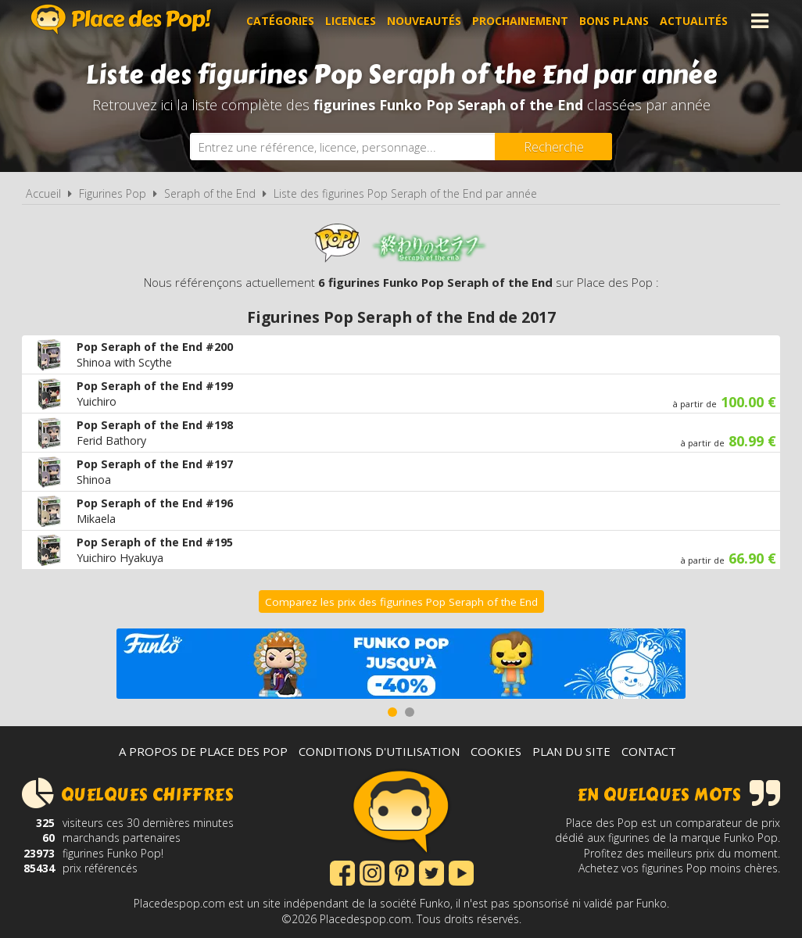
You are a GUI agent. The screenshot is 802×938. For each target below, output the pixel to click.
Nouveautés (424, 20)
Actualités (694, 20)
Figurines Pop (112, 193)
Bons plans (614, 20)
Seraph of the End (210, 193)
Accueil (43, 193)
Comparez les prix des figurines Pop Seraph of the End (401, 602)
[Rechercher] (553, 146)
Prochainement (520, 20)
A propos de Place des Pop (203, 751)
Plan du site (571, 751)
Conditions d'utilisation (379, 751)
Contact (648, 751)
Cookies (496, 751)
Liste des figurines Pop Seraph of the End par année (405, 193)
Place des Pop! (121, 19)
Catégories (280, 20)
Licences (350, 20)
